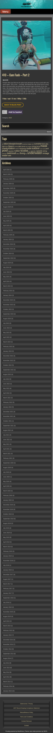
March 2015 (7, 626)
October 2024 (7, 253)
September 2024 (8, 258)
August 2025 (7, 207)
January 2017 (7, 593)
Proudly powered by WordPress (15, 731)
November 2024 (8, 249)
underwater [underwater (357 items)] (34, 153)
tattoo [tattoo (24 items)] (17, 153)
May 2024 (6, 277)
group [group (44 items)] (23, 146)
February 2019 (7, 551)
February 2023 (7, 346)
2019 (10, 118)
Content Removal (26, 721)
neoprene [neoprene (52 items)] (22, 148)
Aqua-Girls (26, 4)
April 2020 (6, 486)
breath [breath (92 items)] (19, 144)
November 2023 (8, 304)
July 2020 (6, 472)
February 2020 (7, 495)
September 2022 (8, 370)
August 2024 (7, 263)
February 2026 (7, 179)
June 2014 (6, 667)
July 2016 (6, 602)
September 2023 (8, 314)
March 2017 (7, 584)
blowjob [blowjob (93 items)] (12, 144)
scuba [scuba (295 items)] (24, 150)
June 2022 (6, 384)
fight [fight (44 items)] (3, 146)
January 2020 (7, 500)
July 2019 (6, 528)
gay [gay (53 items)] (19, 146)
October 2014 (7, 649)
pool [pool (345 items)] (5, 150)
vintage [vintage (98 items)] (45, 153)
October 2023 (7, 309)
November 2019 (8, 509)
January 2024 (7, 295)
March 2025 (7, 230)
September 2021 (8, 425)
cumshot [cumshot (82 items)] (37, 144)
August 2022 (7, 374)
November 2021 (8, 416)
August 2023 (7, 318)
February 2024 (7, 290)
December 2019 (8, 505)
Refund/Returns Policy (26, 712)
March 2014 (7, 681)
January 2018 (7, 570)
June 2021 (6, 439)
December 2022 (8, 356)
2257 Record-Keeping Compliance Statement (26, 708)
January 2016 (7, 607)
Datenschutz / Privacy (26, 703)
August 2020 (7, 467)
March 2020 (7, 491)
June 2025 (6, 216)
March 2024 (7, 286)
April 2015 (6, 621)
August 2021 (7, 430)
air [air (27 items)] (2, 144)
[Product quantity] (4, 112)
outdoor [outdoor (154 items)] (36, 148)
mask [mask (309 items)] (43, 146)
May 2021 (6, 444)
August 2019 (7, 523)
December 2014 (8, 640)
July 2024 (6, 267)
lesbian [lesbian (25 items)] (30, 146)
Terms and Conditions (26, 717)
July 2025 (6, 211)
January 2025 (7, 239)
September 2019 (8, 519)
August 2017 (7, 579)
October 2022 (7, 365)
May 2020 (6, 481)
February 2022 (7, 402)
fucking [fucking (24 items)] (16, 146)
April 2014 (6, 677)
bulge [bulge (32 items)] (29, 144)
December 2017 (8, 574)
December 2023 (8, 300)
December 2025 (8, 188)
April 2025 (6, 225)
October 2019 (7, 514)
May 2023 (6, 332)
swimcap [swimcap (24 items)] (4, 153)
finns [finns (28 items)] (6, 146)
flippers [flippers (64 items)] (11, 146)
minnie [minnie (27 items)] (17, 148)
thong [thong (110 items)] (22, 153)
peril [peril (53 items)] (47, 148)
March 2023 (7, 342)
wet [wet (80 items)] (9, 155)
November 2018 (8, 560)
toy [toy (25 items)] (26, 153)
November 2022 (8, 360)
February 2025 (7, 235)
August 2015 (7, 616)
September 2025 (8, 202)
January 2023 (7, 351)
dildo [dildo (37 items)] (46, 144)
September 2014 (8, 653)
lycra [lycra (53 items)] (38, 146)
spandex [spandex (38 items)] (33, 151)
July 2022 (6, 379)
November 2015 (8, 612)
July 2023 (6, 323)
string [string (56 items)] (45, 151)
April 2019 (6, 542)
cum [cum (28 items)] (32, 144)
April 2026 (6, 169)
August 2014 (7, 658)
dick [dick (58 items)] (43, 144)
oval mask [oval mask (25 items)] (42, 148)
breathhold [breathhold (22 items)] (24, 144)
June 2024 (6, 272)
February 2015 (7, 630)
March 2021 (7, 453)
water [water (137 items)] (5, 155)
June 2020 (6, 477)
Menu (5, 11)
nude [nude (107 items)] (28, 148)
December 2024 (8, 244)
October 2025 (7, 197)
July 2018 (6, 565)
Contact (26, 725)
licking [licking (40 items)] (34, 146)
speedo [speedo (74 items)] (39, 151)
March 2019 (7, 546)
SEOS (45, 731)
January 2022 (7, 407)
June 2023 (6, 328)
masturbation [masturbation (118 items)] (8, 148)
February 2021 (7, 458)
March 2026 (7, 174)
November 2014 (8, 644)
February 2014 (7, 686)
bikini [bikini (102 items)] (6, 144)
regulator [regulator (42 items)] (11, 151)
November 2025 (8, 193)
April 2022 (6, 393)
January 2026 (7, 183)
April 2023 (6, 337)
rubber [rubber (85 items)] (17, 151)
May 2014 (6, 672)
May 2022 (6, 388)
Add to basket (15, 112)
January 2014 (7, 691)
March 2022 (7, 398)
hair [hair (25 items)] (27, 146)
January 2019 (7, 556)
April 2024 (6, 281)
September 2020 (8, 463)
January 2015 (7, 635)
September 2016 (8, 598)
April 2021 (6, 449)
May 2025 (6, 221)
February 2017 (7, 588)
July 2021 (6, 435)
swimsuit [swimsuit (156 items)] (11, 153)
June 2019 (6, 532)
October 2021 (7, 421)
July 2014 (6, 663)
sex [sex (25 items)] (29, 151)
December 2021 (8, 411)
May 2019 (6, 537)
